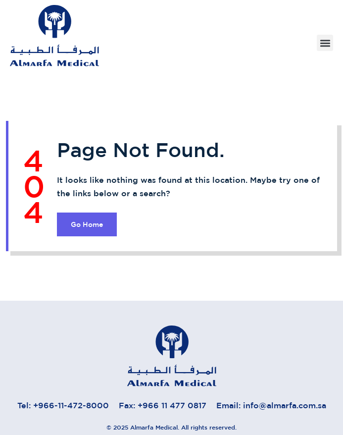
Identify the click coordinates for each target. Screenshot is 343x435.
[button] (325, 43)
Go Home (87, 224)
